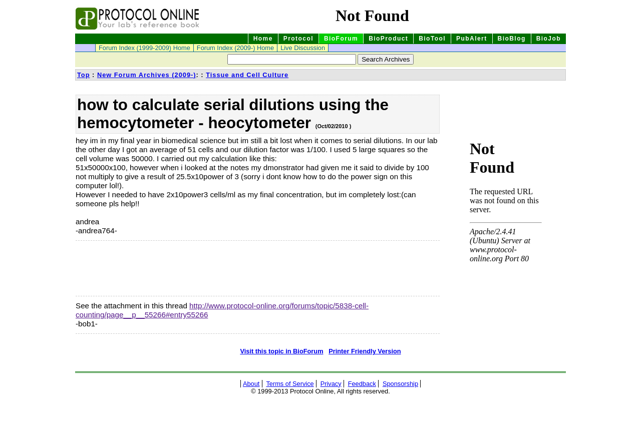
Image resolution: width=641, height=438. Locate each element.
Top (83, 75)
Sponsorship (400, 383)
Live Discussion (302, 48)
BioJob (548, 38)
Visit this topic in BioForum (281, 351)
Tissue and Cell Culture (247, 75)
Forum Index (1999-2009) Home (144, 48)
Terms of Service (289, 383)
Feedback (362, 383)
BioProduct (388, 38)
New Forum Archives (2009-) (146, 75)
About (251, 383)
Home (263, 38)
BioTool (432, 38)
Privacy (331, 383)
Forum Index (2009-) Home (235, 48)
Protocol (298, 38)
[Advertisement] (126, 268)
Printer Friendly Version (365, 351)
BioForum (341, 38)
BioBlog (512, 38)
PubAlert (471, 38)
